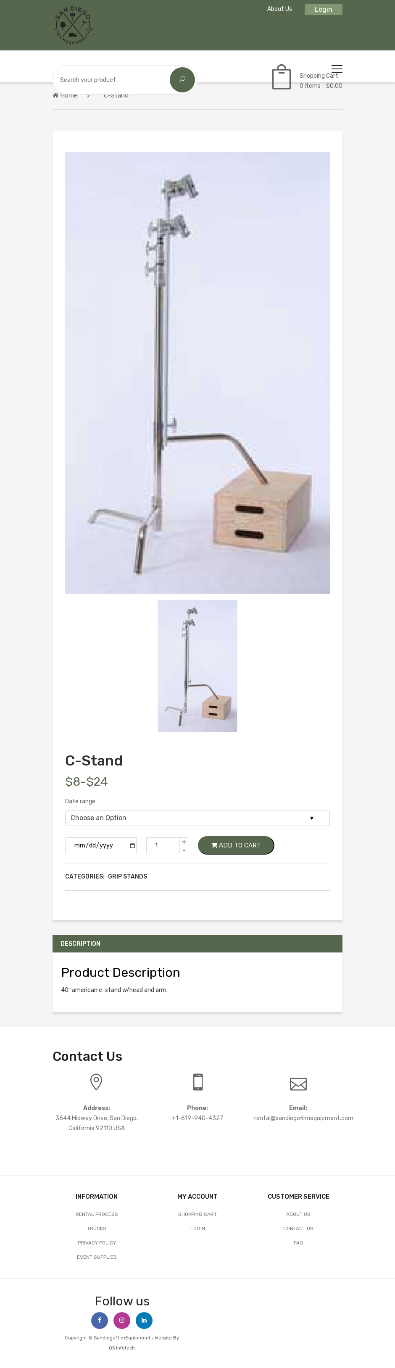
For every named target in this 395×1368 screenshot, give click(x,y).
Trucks (96, 1228)
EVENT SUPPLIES (97, 1257)
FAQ (298, 1243)
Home (65, 95)
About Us (279, 9)
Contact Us (298, 1228)
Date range (80, 801)
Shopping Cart (197, 1214)
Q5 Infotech (122, 1348)
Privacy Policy (97, 1243)
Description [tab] (81, 943)
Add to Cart (236, 845)
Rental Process (97, 1214)
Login (323, 9)
